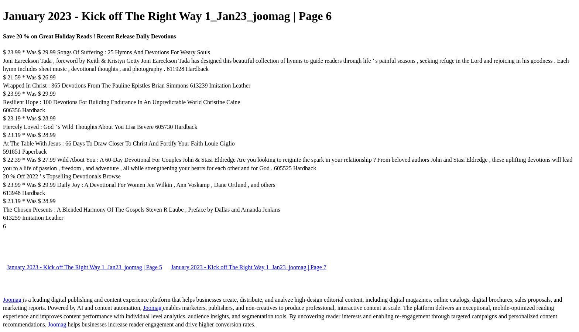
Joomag (13, 300)
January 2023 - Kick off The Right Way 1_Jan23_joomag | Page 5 (84, 267)
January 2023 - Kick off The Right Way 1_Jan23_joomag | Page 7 (248, 267)
